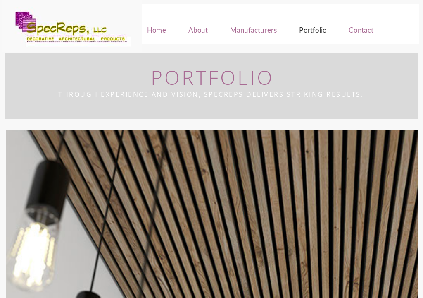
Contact (361, 30)
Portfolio (312, 30)
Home (156, 30)
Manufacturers (253, 30)
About (198, 30)
